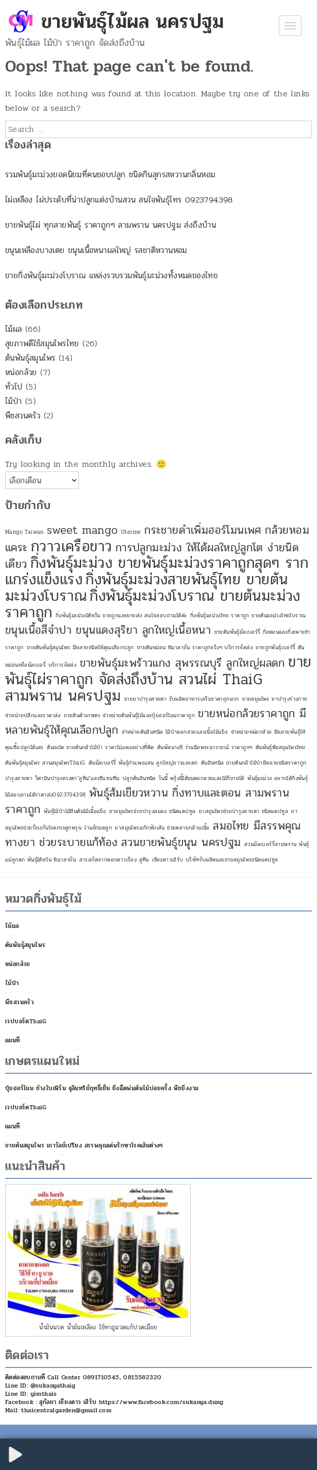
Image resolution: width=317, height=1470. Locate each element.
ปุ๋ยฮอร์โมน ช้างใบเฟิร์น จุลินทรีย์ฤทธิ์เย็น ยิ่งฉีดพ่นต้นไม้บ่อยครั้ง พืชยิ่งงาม (101, 1088)
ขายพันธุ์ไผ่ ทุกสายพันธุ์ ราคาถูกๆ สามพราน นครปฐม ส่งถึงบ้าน (110, 224)
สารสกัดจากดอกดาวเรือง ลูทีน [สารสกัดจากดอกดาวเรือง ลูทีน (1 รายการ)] (114, 859)
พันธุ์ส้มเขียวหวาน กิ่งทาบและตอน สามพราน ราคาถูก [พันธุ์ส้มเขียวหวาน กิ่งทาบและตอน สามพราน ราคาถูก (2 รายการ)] (147, 801)
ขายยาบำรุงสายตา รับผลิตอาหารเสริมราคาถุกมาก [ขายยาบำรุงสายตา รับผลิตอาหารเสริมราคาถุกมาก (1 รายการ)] (181, 699)
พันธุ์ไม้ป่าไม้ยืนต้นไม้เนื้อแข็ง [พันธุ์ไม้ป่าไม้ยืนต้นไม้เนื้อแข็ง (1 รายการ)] (75, 811)
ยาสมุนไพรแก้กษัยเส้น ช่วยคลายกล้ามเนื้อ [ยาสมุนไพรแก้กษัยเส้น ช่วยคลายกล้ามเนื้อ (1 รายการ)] (162, 827)
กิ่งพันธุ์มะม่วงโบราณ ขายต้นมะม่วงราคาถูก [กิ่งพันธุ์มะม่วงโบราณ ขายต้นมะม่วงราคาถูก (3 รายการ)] (153, 604)
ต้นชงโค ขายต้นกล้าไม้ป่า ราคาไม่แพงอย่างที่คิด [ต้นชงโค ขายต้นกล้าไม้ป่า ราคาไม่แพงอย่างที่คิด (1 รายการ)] (100, 747)
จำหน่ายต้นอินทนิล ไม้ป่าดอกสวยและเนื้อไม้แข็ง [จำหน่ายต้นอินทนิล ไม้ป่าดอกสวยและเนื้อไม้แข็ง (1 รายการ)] (175, 732)
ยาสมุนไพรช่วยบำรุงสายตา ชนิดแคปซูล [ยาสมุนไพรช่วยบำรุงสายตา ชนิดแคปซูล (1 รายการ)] (243, 811)
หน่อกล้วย (21, 372)
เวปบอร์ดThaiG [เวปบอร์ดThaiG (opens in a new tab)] (26, 1021)
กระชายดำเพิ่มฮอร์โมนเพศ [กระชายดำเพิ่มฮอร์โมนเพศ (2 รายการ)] (203, 530)
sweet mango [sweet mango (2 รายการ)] (82, 530)
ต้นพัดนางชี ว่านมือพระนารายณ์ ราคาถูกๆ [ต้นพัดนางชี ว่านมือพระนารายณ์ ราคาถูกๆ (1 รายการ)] (204, 747)
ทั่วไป (14, 386)
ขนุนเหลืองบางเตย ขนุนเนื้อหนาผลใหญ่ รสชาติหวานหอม (96, 250)
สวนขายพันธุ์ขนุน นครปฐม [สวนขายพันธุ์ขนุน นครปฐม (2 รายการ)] (181, 842)
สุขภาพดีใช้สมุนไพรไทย (42, 343)
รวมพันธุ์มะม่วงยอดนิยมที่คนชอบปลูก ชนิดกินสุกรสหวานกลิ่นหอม (110, 174)
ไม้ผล (13, 329)
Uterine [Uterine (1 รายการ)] (131, 532)
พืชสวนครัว (22, 415)
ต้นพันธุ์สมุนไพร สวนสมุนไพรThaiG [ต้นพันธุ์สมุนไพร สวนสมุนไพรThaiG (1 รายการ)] (45, 762)
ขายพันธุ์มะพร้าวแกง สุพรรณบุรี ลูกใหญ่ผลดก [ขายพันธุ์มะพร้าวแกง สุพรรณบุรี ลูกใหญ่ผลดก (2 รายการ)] (182, 663)
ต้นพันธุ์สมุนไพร (30, 357)
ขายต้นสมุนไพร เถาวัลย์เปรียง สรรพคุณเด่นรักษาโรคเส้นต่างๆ (84, 1145)
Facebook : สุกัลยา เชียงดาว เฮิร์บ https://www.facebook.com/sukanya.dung (114, 1402)
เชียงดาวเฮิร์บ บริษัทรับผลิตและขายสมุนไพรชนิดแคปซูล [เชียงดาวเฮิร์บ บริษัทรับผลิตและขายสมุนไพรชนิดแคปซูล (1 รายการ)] (215, 859)
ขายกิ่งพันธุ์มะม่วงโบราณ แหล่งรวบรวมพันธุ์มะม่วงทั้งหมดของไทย (111, 275)
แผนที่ (12, 1040)
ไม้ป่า (13, 401)
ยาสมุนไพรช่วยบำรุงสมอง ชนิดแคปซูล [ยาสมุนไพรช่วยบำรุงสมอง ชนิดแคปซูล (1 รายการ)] (152, 811)
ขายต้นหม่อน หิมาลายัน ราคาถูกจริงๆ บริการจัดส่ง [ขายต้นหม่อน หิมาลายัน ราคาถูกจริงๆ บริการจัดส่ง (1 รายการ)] (195, 647)
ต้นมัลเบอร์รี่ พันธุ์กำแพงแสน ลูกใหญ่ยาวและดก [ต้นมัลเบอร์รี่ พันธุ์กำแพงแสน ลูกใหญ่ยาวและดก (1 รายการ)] (143, 762)
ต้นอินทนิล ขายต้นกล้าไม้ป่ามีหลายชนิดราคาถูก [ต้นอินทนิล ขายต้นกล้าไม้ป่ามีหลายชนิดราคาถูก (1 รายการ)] (254, 762)
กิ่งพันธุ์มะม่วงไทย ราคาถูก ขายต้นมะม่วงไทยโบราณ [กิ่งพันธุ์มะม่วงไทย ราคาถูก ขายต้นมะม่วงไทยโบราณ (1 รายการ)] (248, 615)
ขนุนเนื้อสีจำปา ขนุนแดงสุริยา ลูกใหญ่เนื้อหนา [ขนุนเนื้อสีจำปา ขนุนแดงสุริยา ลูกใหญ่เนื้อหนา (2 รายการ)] (108, 630)
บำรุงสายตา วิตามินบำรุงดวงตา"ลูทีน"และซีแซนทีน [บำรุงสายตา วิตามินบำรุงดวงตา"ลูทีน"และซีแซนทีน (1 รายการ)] (62, 778)
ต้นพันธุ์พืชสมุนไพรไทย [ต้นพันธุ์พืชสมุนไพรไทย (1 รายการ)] (280, 747)
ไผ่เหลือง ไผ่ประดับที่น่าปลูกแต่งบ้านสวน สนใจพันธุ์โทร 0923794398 (119, 199)
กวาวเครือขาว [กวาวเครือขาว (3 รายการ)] (71, 546)
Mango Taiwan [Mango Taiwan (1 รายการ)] (24, 532)
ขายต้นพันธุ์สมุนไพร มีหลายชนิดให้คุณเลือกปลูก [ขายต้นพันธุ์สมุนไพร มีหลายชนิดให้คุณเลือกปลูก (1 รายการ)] (80, 647)
